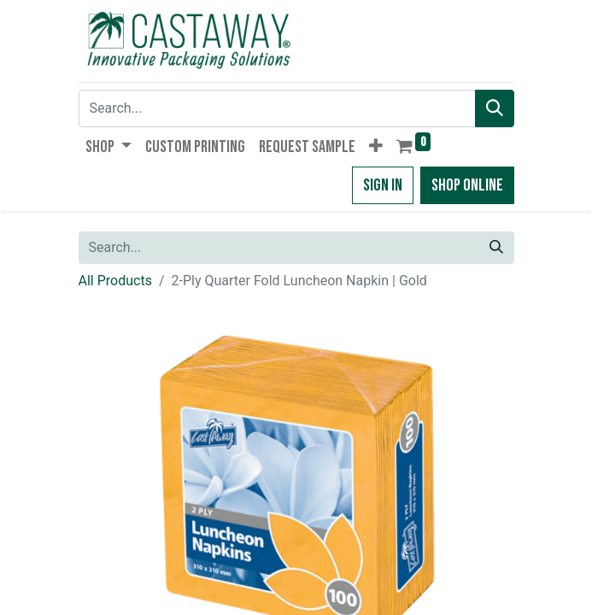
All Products (115, 280)
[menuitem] (195, 147)
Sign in (382, 185)
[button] (376, 147)
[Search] (494, 108)
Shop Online (467, 185)
